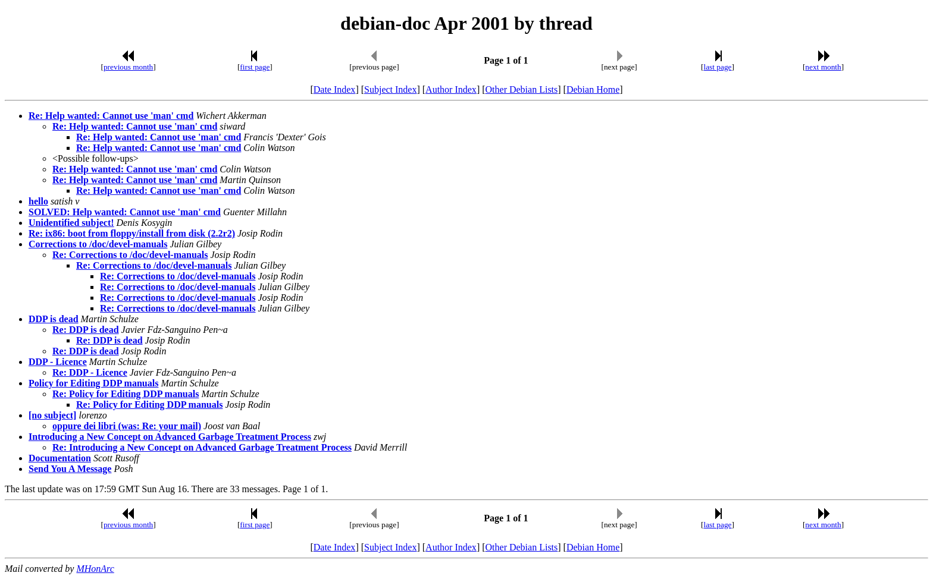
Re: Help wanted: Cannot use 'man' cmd (111, 116)
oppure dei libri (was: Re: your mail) (126, 426)
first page (255, 66)
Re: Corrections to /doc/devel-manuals (130, 255)
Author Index (451, 89)
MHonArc (95, 569)
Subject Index (390, 89)
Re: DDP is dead (85, 330)
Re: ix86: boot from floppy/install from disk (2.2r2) (132, 233)
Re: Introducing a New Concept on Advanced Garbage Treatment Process (202, 447)
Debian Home (592, 89)
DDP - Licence (58, 362)
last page (718, 66)
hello (38, 201)
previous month (128, 66)
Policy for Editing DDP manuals (93, 383)
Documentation (60, 458)
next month (823, 66)
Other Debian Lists (522, 89)
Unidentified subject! (71, 223)
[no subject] (52, 415)
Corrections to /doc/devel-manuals (98, 244)
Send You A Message (70, 469)
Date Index (335, 89)
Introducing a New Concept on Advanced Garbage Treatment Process (170, 437)
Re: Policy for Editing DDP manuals (125, 394)
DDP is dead (54, 319)
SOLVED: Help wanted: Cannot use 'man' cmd (125, 212)
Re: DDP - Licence (89, 372)
